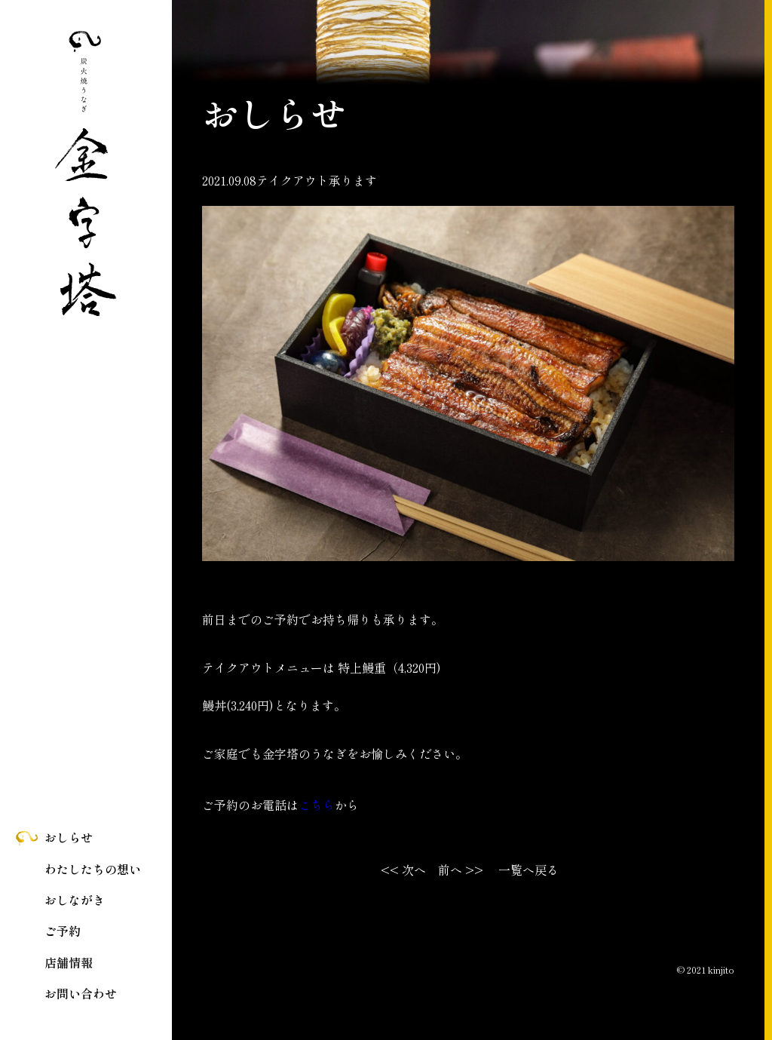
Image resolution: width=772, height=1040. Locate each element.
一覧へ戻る (528, 870)
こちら (317, 805)
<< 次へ (403, 870)
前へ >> (460, 870)
